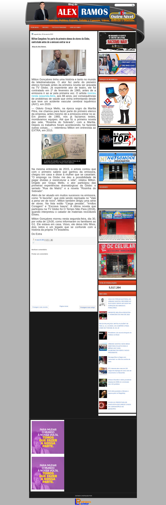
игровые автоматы (39, 1)
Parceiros (45, 27)
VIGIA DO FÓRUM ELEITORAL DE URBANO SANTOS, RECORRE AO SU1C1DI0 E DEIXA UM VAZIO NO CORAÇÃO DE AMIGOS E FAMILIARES (119, 303)
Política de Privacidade (59, 27)
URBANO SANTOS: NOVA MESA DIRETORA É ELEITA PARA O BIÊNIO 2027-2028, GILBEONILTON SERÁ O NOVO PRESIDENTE (119, 348)
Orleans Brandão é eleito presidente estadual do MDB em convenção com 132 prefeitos (119, 382)
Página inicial (35, 27)
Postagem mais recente (40, 307)
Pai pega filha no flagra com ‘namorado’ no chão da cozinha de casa (119, 359)
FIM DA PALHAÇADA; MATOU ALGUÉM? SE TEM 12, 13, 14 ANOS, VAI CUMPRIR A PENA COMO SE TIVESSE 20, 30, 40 (114, 326)
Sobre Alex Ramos (75, 27)
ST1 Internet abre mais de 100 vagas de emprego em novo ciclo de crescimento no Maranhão (119, 371)
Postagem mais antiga (87, 307)
